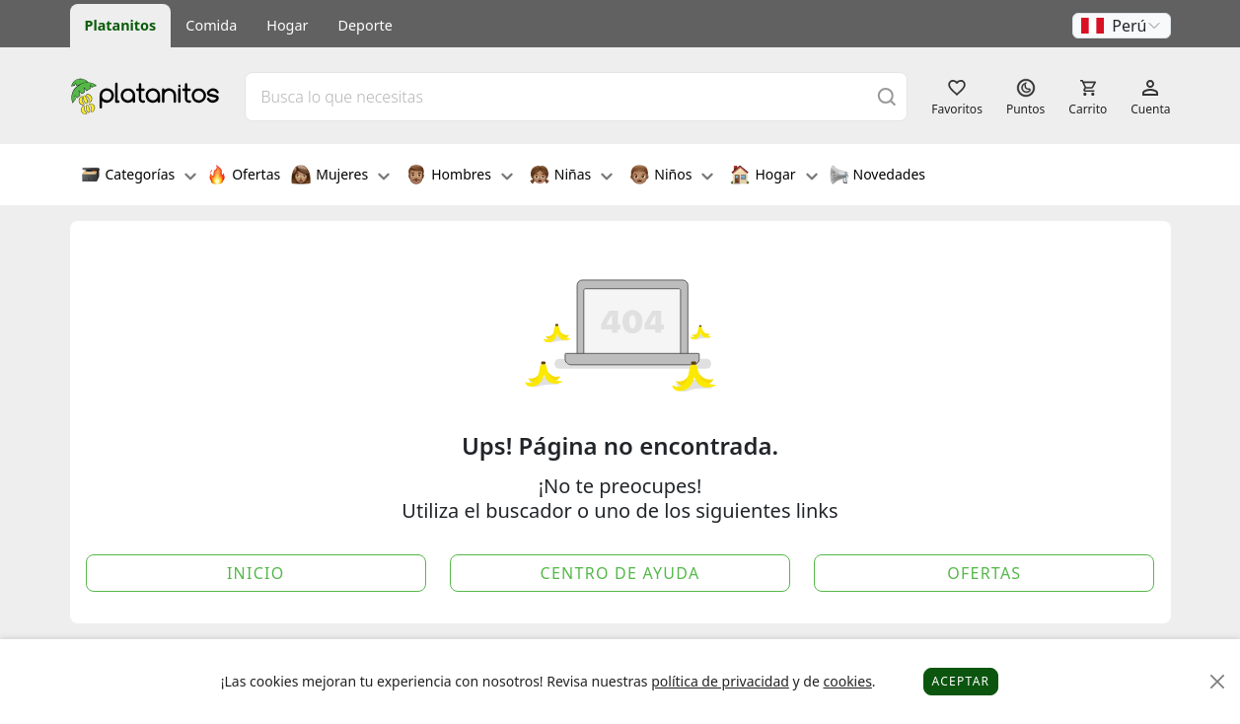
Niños (671, 176)
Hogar (287, 25)
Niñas (571, 176)
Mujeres (340, 176)
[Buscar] (887, 96)
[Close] (1217, 682)
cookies (847, 681)
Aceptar (961, 681)
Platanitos (121, 25)
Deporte (365, 25)
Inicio (256, 573)
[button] (1121, 25)
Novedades (877, 176)
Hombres (459, 176)
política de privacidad (720, 681)
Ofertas (243, 176)
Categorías (139, 176)
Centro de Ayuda (620, 573)
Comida (211, 25)
